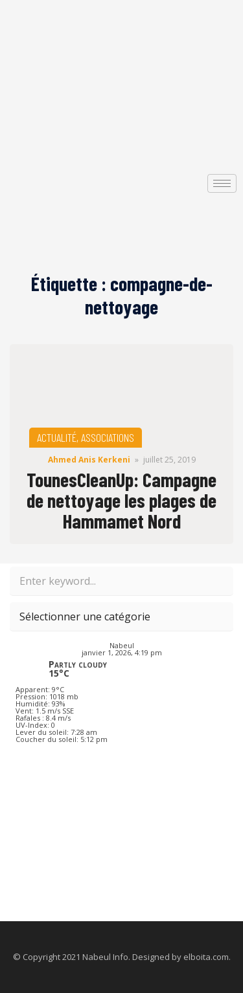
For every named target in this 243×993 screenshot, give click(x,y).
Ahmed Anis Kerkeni (89, 459)
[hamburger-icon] (222, 183)
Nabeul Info (105, 957)
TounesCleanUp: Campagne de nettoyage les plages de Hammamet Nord (121, 500)
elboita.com (206, 957)
